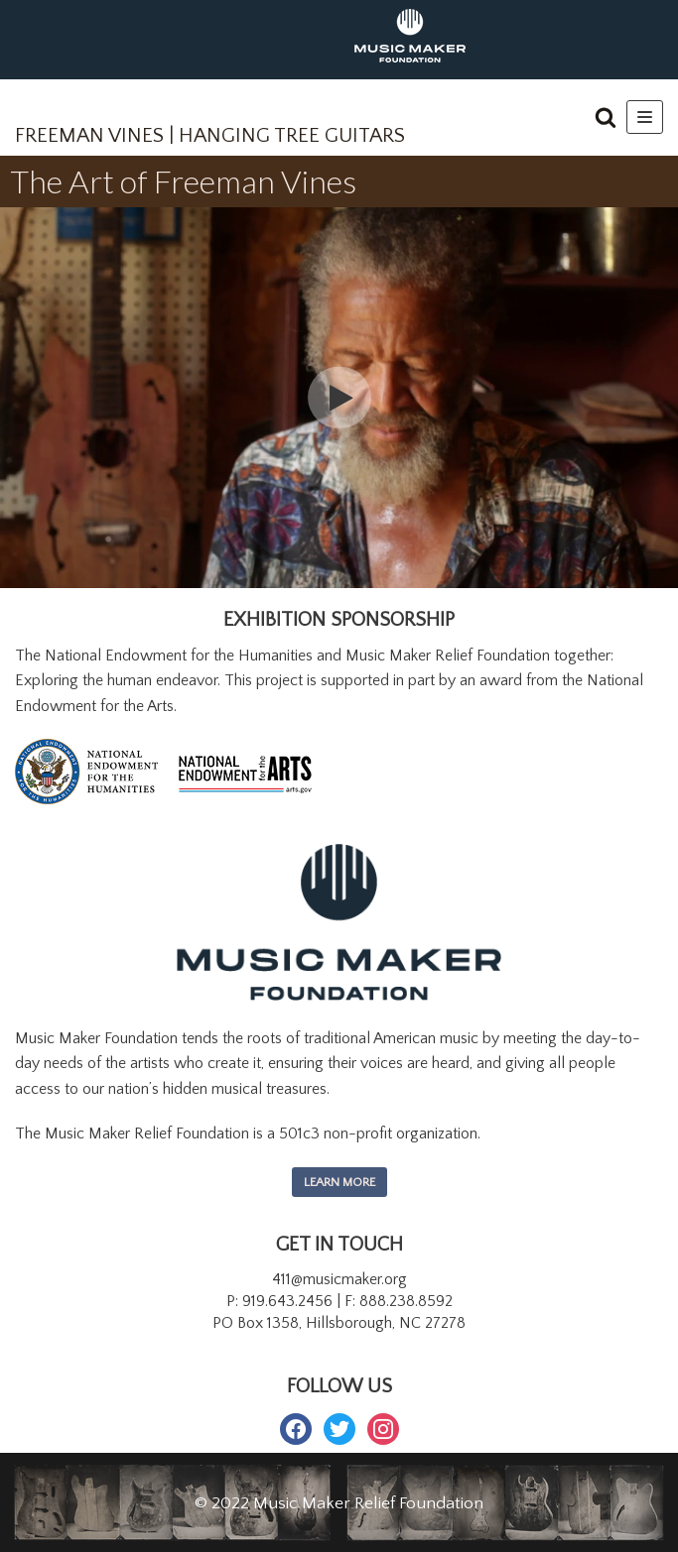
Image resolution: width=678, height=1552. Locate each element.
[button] (605, 117)
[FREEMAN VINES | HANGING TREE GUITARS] (210, 122)
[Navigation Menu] (644, 117)
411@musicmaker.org (339, 1279)
